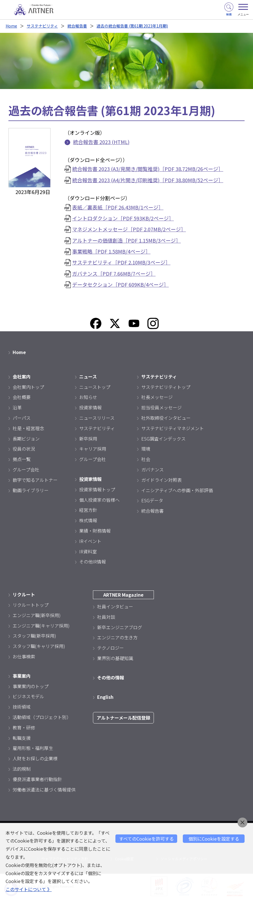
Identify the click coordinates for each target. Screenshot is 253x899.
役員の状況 (24, 448)
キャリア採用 (92, 448)
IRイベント (90, 541)
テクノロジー (110, 647)
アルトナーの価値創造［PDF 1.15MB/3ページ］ (126, 240)
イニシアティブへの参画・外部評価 (177, 490)
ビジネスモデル (28, 696)
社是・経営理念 (28, 428)
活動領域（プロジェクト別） (42, 717)
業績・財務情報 (95, 530)
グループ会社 (26, 469)
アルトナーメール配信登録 (123, 717)
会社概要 (22, 397)
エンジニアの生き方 (117, 637)
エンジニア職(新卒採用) (37, 615)
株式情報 (88, 520)
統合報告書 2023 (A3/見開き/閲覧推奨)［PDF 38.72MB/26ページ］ (147, 168)
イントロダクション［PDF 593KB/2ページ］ (123, 218)
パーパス (22, 417)
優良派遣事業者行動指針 (37, 779)
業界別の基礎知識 (115, 658)
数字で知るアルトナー (35, 479)
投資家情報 (90, 407)
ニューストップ (94, 387)
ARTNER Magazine (123, 594)
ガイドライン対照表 (161, 479)
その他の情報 (110, 677)
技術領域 (22, 706)
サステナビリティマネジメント (172, 428)
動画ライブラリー (31, 490)
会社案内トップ (28, 387)
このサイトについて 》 (29, 889)
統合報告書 (77, 26)
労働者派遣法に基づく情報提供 (44, 789)
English (105, 696)
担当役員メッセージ (161, 407)
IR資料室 (88, 551)
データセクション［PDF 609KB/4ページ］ (120, 284)
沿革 (17, 407)
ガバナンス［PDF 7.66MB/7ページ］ (114, 273)
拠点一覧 (22, 459)
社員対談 (106, 616)
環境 (145, 448)
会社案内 (22, 376)
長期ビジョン (26, 438)
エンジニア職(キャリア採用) (41, 625)
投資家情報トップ (97, 489)
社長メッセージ (157, 397)
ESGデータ (152, 500)
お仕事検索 (24, 656)
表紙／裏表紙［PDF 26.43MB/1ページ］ (117, 207)
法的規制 (22, 768)
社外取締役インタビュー (166, 417)
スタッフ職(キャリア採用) (39, 646)
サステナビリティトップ (165, 387)
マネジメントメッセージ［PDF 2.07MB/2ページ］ (129, 229)
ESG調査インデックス (163, 438)
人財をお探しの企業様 (35, 758)
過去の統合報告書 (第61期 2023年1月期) (132, 26)
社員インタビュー (115, 606)
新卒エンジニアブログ (119, 627)
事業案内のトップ (31, 686)
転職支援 (22, 737)
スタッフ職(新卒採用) (34, 635)
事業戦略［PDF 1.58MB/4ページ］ (111, 251)
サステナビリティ (42, 26)
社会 (145, 459)
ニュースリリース (97, 417)
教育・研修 (24, 727)
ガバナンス (152, 469)
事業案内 (22, 675)
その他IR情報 (92, 561)
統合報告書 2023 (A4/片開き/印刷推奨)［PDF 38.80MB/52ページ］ (147, 180)
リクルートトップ (31, 604)
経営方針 (88, 509)
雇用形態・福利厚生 (33, 748)
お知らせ (88, 397)
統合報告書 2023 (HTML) (101, 141)
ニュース (88, 376)
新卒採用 (88, 438)
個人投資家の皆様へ (99, 499)
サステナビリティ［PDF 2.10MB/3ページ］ (121, 262)
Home (11, 26)
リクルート (24, 594)
